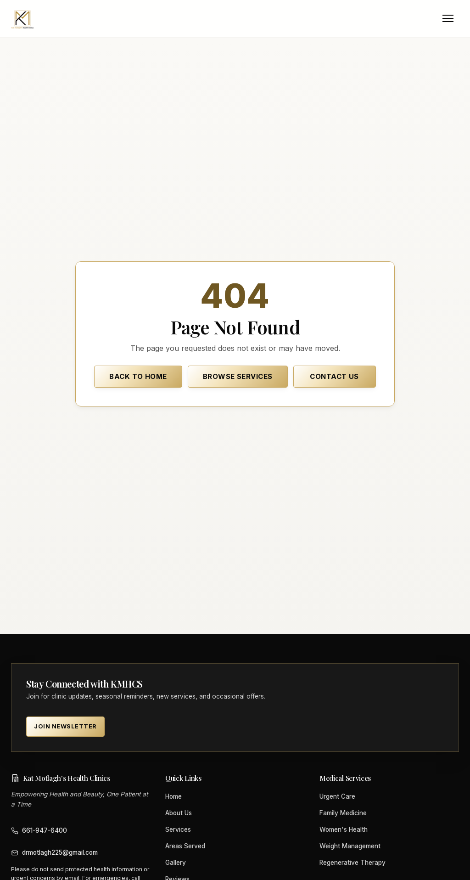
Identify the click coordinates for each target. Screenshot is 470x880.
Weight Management (349, 846)
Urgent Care (337, 796)
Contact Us (334, 376)
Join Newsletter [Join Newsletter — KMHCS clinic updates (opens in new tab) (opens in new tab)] (65, 726)
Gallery (175, 862)
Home (173, 796)
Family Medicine (343, 813)
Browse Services (238, 376)
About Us (178, 813)
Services (178, 829)
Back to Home (138, 376)
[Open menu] (448, 18)
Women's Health (343, 829)
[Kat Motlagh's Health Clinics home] (22, 18)
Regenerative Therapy (352, 862)
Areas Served (185, 846)
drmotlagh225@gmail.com (54, 853)
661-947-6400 (39, 831)
